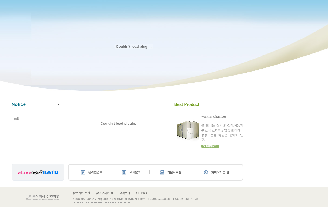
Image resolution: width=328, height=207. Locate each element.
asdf (16, 118)
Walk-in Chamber (213, 116)
